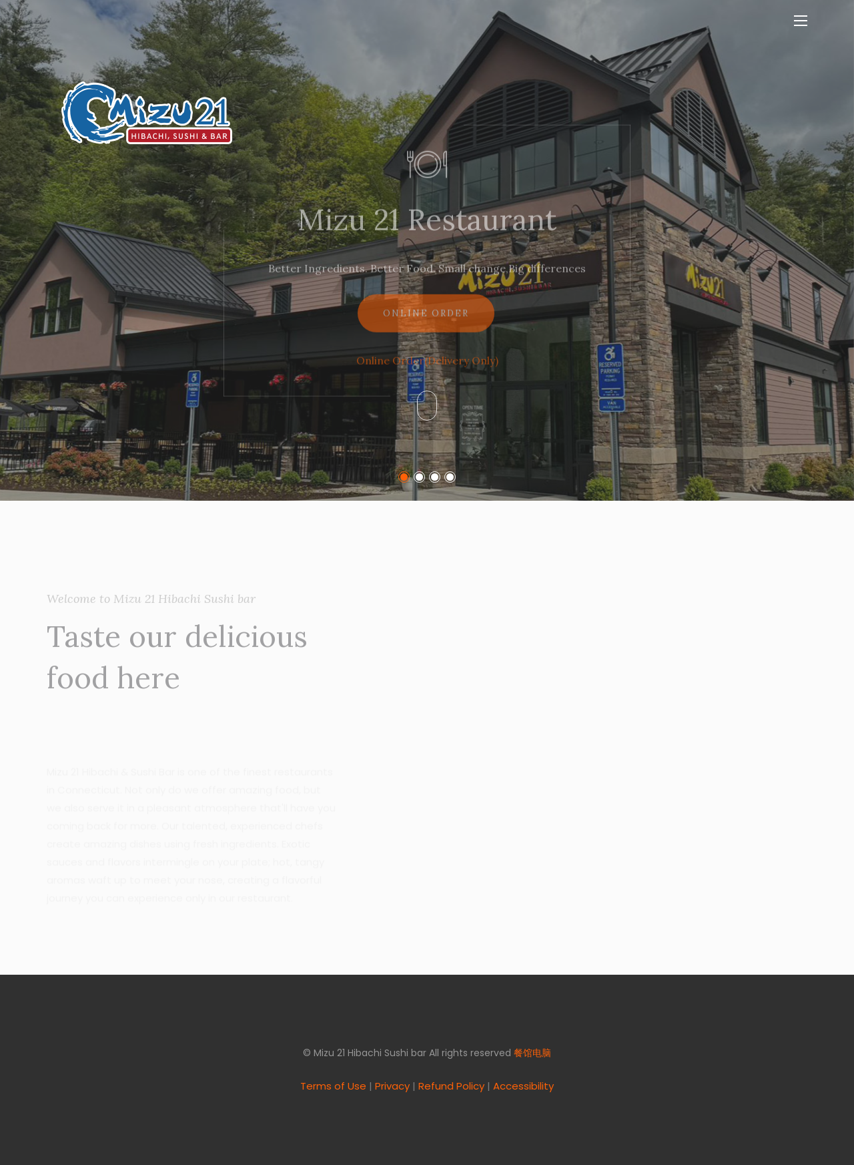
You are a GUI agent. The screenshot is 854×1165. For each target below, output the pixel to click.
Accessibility (523, 1086)
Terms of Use (333, 1086)
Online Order (426, 324)
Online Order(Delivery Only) (427, 371)
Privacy (392, 1086)
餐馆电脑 (532, 1053)
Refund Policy (451, 1086)
